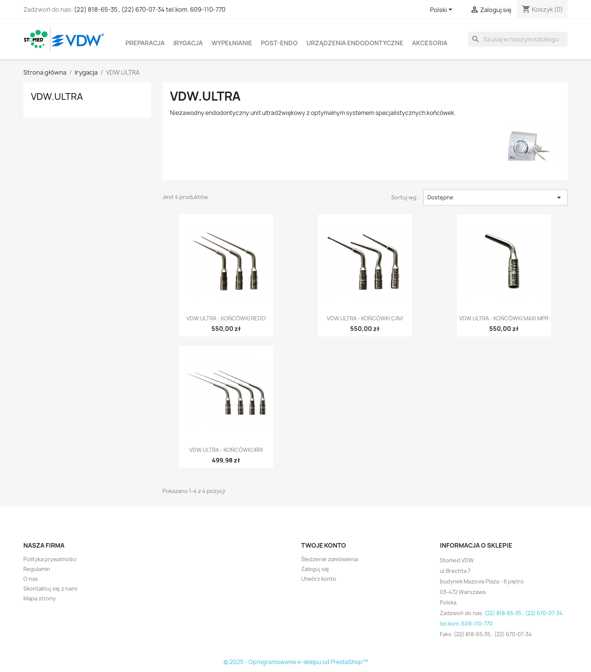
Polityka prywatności (50, 559)
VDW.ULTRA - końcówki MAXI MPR (503, 318)
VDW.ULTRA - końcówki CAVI (365, 318)
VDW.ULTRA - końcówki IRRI (226, 449)
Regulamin (36, 569)
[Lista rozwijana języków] (442, 10)
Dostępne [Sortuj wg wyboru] (495, 197)
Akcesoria (429, 43)
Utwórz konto (318, 578)
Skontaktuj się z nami (50, 588)
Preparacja (145, 43)
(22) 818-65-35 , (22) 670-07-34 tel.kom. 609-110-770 (149, 9)
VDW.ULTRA (57, 96)
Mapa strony (39, 598)
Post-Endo (279, 43)
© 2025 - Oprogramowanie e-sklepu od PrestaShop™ (296, 662)
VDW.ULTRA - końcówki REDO (226, 318)
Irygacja (188, 43)
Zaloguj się (315, 569)
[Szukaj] (518, 39)
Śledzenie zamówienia (329, 559)
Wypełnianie (231, 43)
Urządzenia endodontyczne (354, 43)
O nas (30, 578)
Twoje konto (323, 545)
